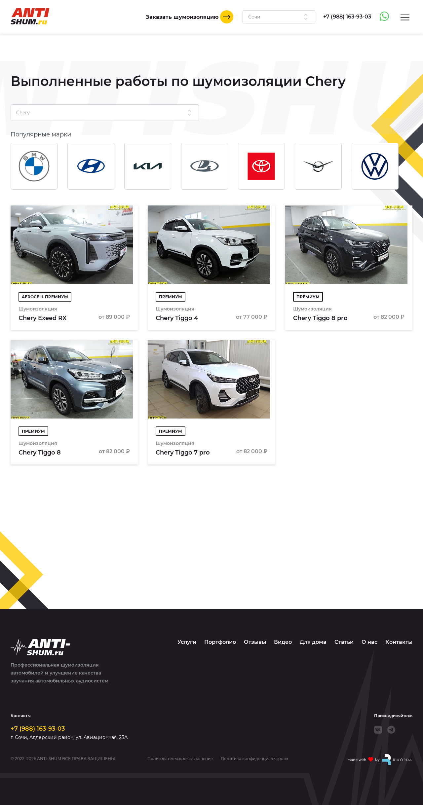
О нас (369, 642)
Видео (283, 642)
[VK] (378, 730)
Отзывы (255, 642)
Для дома (313, 642)
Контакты (398, 642)
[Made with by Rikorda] (380, 759)
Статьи (344, 642)
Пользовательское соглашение (180, 759)
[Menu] (405, 17)
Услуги (186, 642)
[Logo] (30, 16)
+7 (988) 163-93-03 (38, 729)
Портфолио (220, 642)
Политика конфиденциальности (254, 759)
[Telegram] (391, 730)
